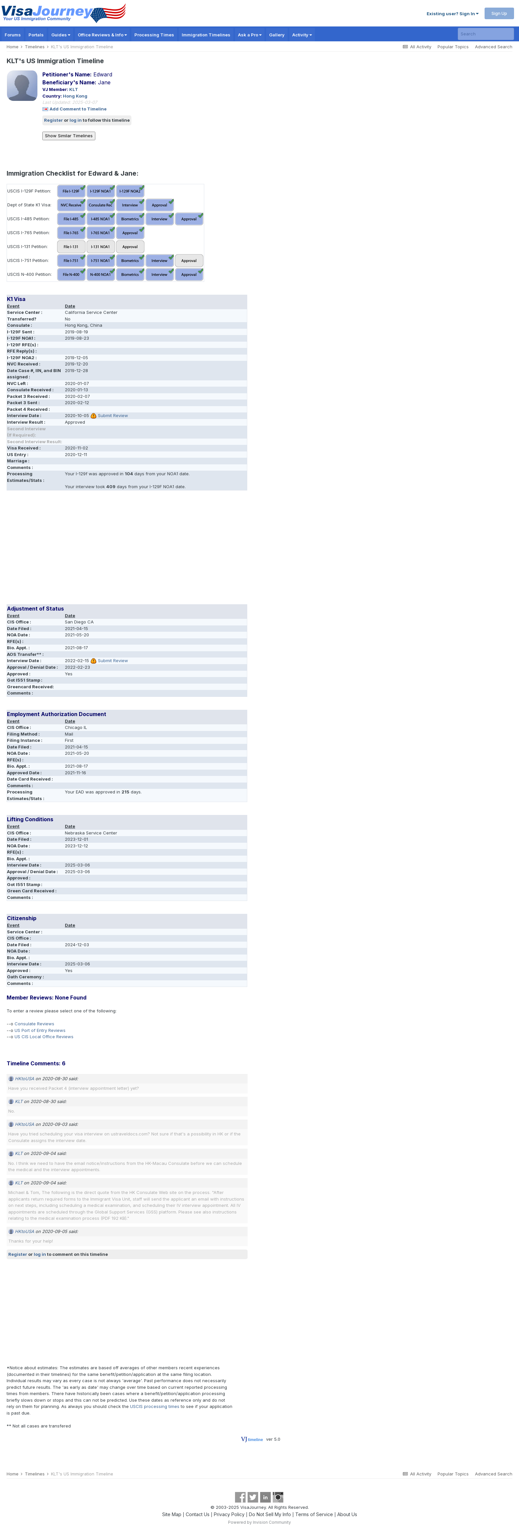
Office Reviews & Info (102, 34)
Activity (302, 34)
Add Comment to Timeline (78, 108)
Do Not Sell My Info (270, 1514)
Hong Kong (75, 96)
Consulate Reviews (34, 1023)
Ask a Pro (249, 34)
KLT (73, 89)
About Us (347, 1514)
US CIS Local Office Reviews (44, 1036)
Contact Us (198, 1514)
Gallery (277, 34)
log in (76, 120)
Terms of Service (314, 1514)
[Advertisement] (127, 549)
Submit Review (113, 415)
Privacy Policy (229, 1514)
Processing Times (154, 34)
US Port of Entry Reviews (40, 1030)
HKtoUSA (24, 1078)
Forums (13, 34)
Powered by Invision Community (259, 1522)
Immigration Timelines (206, 34)
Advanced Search (493, 46)
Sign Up (499, 13)
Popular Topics (453, 46)
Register (53, 120)
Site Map (171, 1514)
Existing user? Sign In (453, 13)
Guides (60, 34)
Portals (36, 34)
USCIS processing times (154, 1406)
